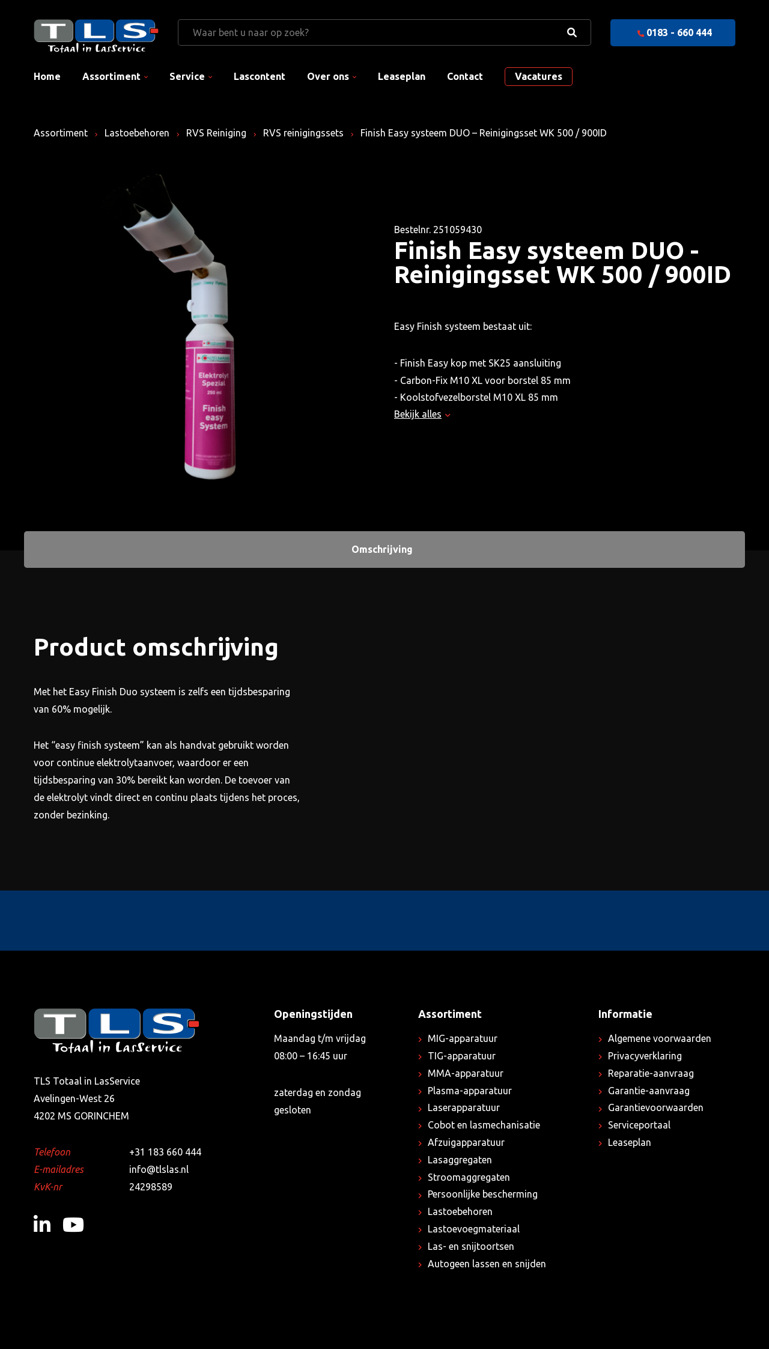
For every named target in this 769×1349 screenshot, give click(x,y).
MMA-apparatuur (465, 1073)
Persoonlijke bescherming (483, 1194)
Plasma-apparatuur (470, 1090)
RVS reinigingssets (303, 132)
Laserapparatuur (464, 1107)
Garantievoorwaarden (656, 1107)
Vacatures (538, 76)
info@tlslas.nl (159, 1169)
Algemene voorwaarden (659, 1038)
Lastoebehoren (137, 132)
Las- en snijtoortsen (471, 1246)
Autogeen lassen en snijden (487, 1263)
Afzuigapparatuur (466, 1142)
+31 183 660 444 (165, 1151)
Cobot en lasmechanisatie (484, 1124)
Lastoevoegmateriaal (474, 1228)
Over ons (328, 76)
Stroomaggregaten (469, 1177)
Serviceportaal (639, 1124)
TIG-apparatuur (462, 1055)
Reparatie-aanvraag (651, 1073)
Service (187, 76)
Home (47, 76)
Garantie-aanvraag (649, 1090)
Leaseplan (401, 76)
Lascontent (259, 76)
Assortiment (111, 76)
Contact (465, 76)
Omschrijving (382, 549)
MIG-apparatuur (462, 1038)
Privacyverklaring (645, 1055)
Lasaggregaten (460, 1159)
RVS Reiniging (216, 132)
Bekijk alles (422, 414)
